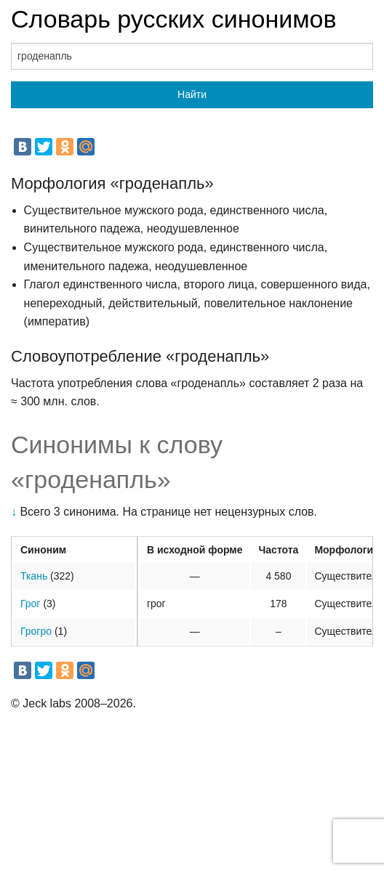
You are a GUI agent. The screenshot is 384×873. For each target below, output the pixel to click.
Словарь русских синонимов (174, 19)
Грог (30, 603)
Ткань (33, 576)
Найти (192, 94)
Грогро (36, 631)
